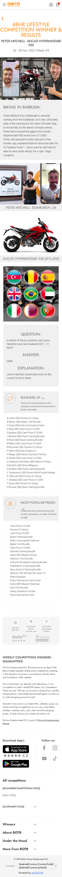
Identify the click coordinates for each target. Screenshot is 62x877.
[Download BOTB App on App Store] (16, 751)
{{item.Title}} (9, 795)
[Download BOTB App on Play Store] (16, 764)
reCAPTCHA (37, 872)
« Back (2, 18)
